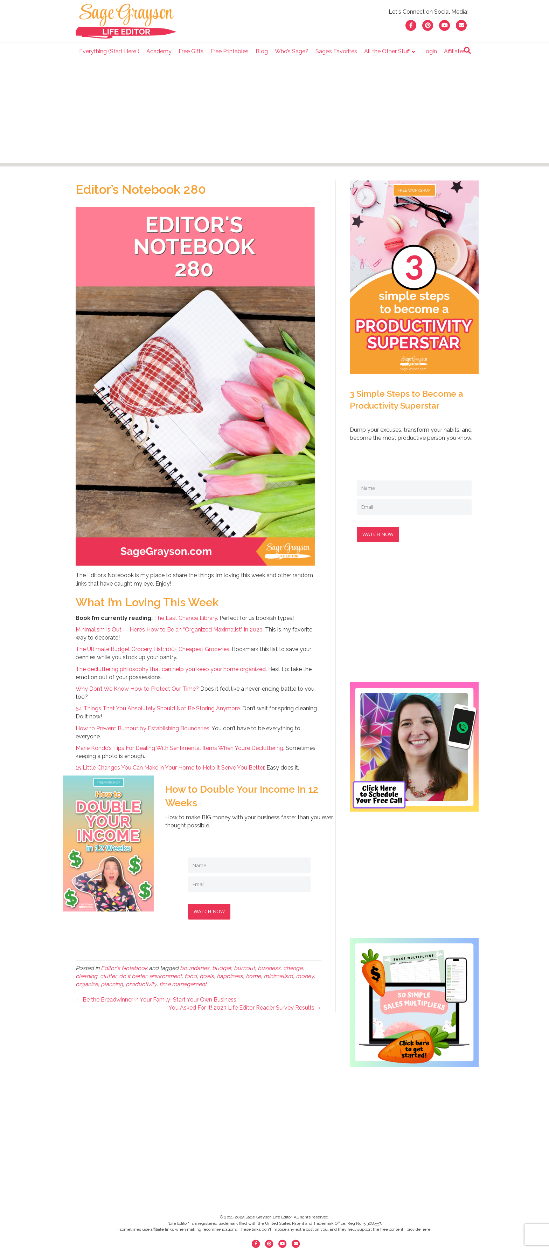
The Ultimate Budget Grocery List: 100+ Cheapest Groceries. (153, 649)
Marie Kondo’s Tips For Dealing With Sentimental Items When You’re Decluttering (179, 748)
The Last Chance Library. (186, 618)
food (191, 974)
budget (221, 966)
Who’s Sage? (291, 51)
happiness (230, 974)
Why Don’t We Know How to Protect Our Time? (137, 688)
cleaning (86, 974)
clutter (108, 974)
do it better (132, 974)
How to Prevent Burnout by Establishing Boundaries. (143, 728)
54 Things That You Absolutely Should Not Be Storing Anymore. (158, 708)
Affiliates (455, 51)
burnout (244, 966)
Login (429, 51)
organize (87, 982)
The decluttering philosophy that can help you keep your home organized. (171, 669)
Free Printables (229, 51)
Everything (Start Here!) (109, 51)
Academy (159, 51)
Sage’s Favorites (336, 51)
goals (207, 974)
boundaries (194, 966)
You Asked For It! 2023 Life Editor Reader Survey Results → (244, 1006)
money (305, 974)
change (293, 966)
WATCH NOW (210, 910)
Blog (262, 51)
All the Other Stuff (387, 51)
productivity (141, 982)
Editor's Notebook (124, 966)
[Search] (467, 50)
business (269, 966)
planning (112, 982)
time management (183, 982)
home (253, 974)
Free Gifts (191, 51)
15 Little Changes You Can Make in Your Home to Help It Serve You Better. (170, 767)
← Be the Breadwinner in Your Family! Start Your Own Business (156, 998)
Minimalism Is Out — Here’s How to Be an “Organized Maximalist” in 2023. (170, 629)
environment (165, 974)
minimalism (278, 974)
